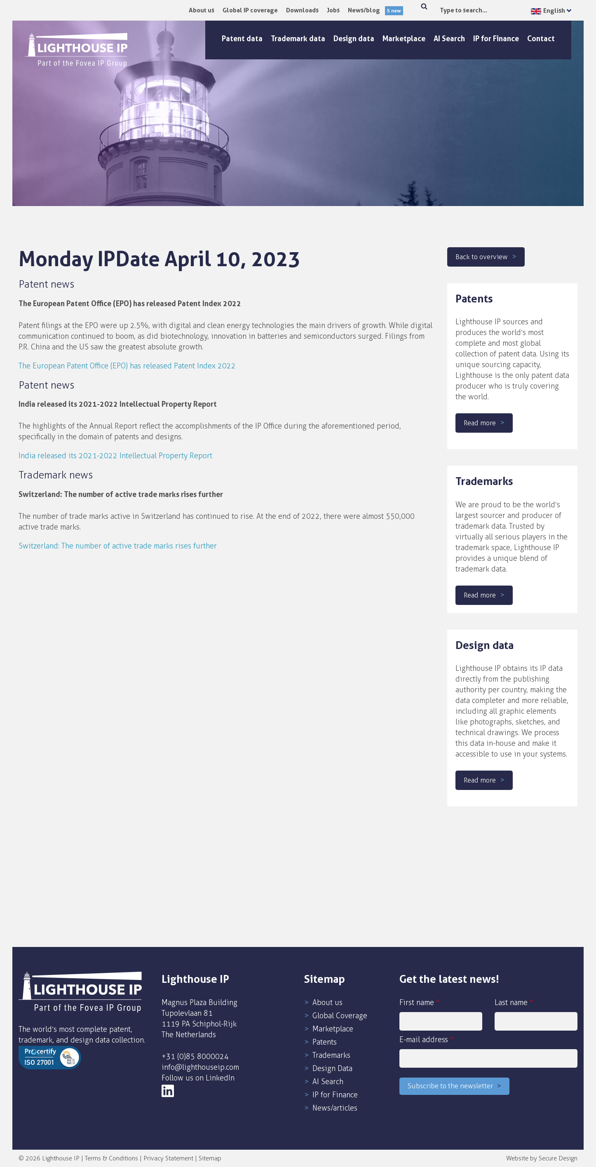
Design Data (332, 1068)
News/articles (334, 1108)
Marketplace (403, 38)
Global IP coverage (250, 10)
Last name (536, 1014)
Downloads (302, 10)
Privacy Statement (168, 1158)
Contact (541, 38)
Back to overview (483, 256)
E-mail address (488, 1051)
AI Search (449, 38)
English (548, 10)
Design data (353, 38)
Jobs (333, 10)
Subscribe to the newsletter (454, 1087)
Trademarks (331, 1055)
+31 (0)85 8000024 (195, 1056)
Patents (324, 1042)
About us (201, 10)
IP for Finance (496, 38)
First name (440, 1014)
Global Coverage (339, 1015)
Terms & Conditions (111, 1158)
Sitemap (210, 1158)
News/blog (375, 10)
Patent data (242, 38)
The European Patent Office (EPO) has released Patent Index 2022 (127, 365)
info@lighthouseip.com (200, 1067)
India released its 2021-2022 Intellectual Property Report (115, 455)
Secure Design (558, 1158)
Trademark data (298, 38)
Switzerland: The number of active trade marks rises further (118, 546)
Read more (482, 422)
